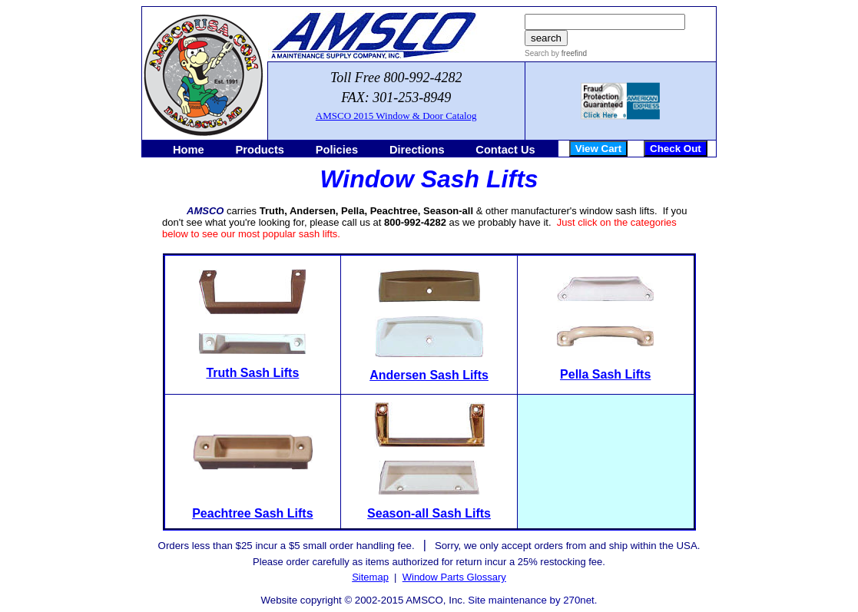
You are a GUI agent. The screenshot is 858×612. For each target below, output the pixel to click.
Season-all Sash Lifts (429, 513)
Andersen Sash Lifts (429, 375)
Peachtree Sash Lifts (252, 513)
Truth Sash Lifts (252, 372)
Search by (542, 53)
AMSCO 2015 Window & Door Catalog (396, 115)
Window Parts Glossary (454, 577)
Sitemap (370, 577)
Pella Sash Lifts (605, 374)
